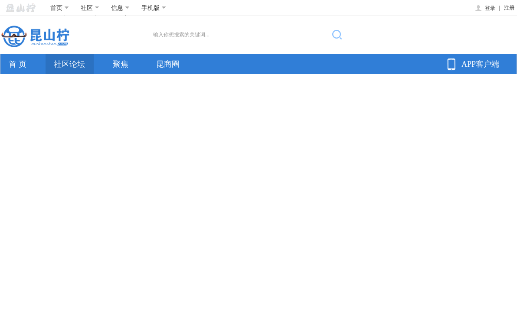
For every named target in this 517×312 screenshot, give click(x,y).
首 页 (17, 64)
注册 (509, 8)
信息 (120, 8)
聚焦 (120, 64)
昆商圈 (168, 64)
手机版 (153, 8)
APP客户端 (471, 64)
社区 (90, 8)
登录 (484, 8)
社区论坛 (69, 64)
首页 (59, 8)
